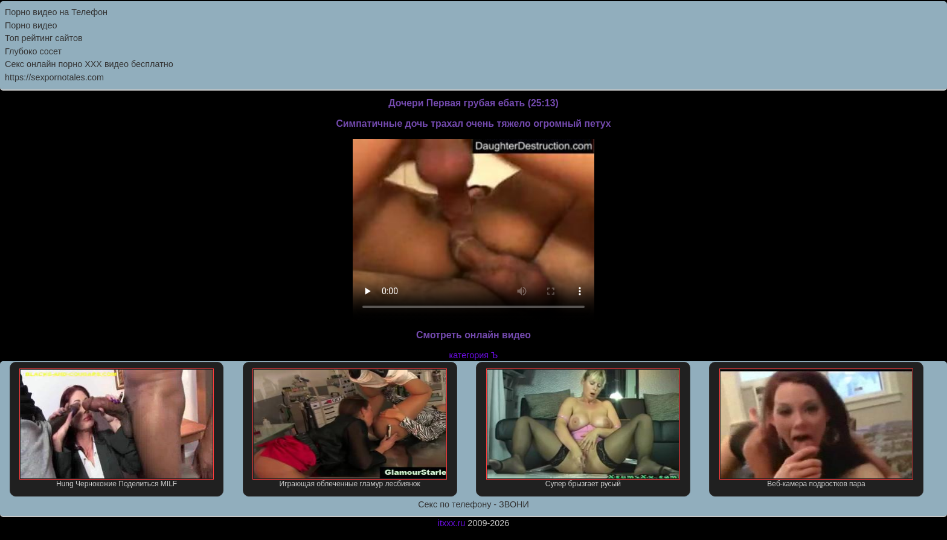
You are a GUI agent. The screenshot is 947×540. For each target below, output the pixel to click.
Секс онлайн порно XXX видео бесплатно (89, 64)
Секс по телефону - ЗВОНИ (473, 504)
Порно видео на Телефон (56, 12)
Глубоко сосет (33, 51)
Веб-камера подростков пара (816, 428)
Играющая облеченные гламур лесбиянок (349, 428)
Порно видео (31, 25)
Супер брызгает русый (583, 428)
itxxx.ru (452, 523)
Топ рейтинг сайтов (44, 38)
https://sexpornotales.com (54, 77)
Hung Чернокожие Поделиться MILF (116, 428)
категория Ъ (473, 355)
